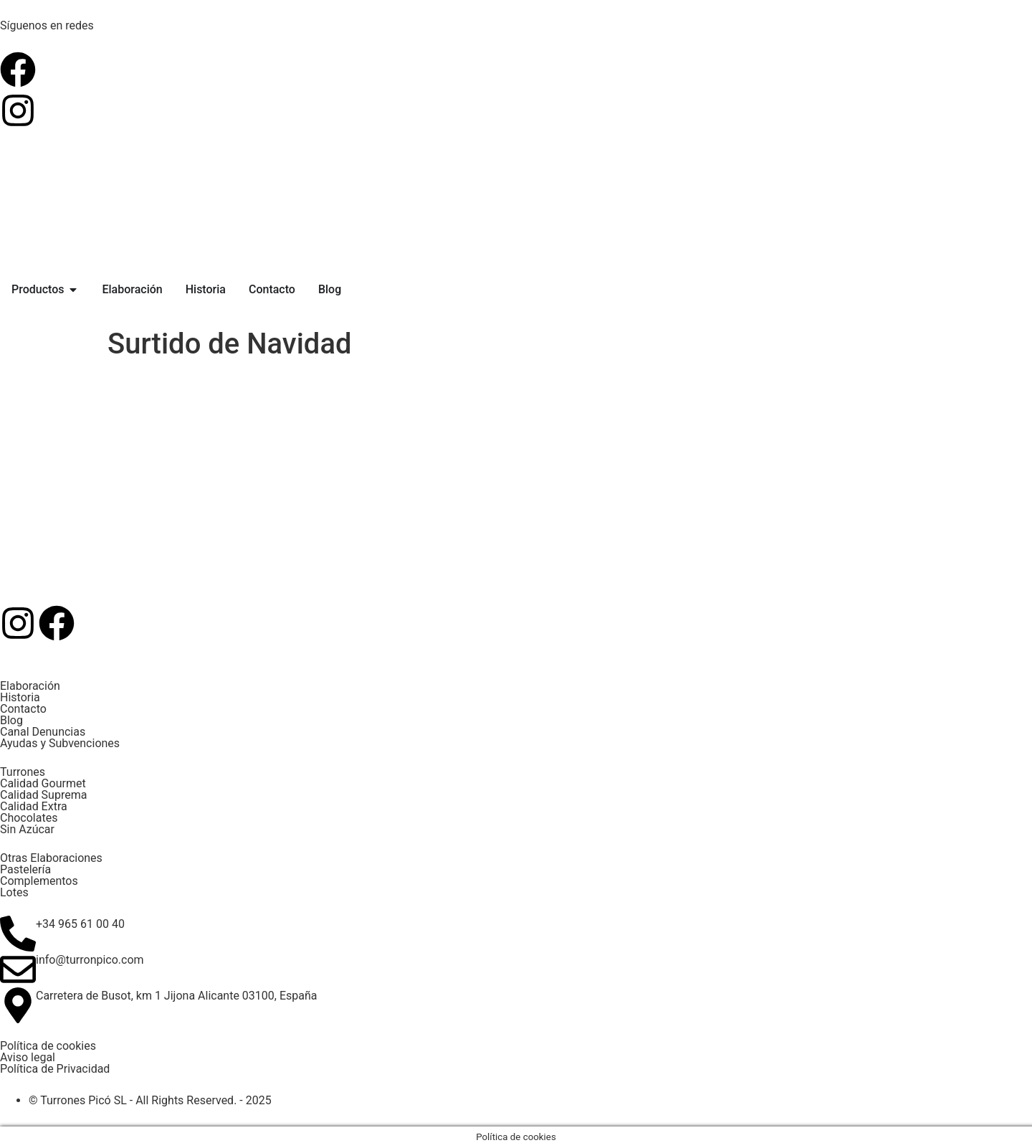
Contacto (23, 709)
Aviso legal (27, 1057)
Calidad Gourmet (43, 783)
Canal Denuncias (42, 732)
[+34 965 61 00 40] (18, 934)
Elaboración (30, 686)
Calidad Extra (33, 806)
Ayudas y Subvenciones (60, 743)
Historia (20, 697)
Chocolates (28, 818)
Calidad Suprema (43, 795)
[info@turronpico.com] (18, 969)
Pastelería (25, 869)
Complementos (39, 881)
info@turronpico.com (90, 960)
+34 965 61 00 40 (80, 924)
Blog (11, 720)
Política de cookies (48, 1046)
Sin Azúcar (27, 829)
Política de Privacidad (55, 1069)
